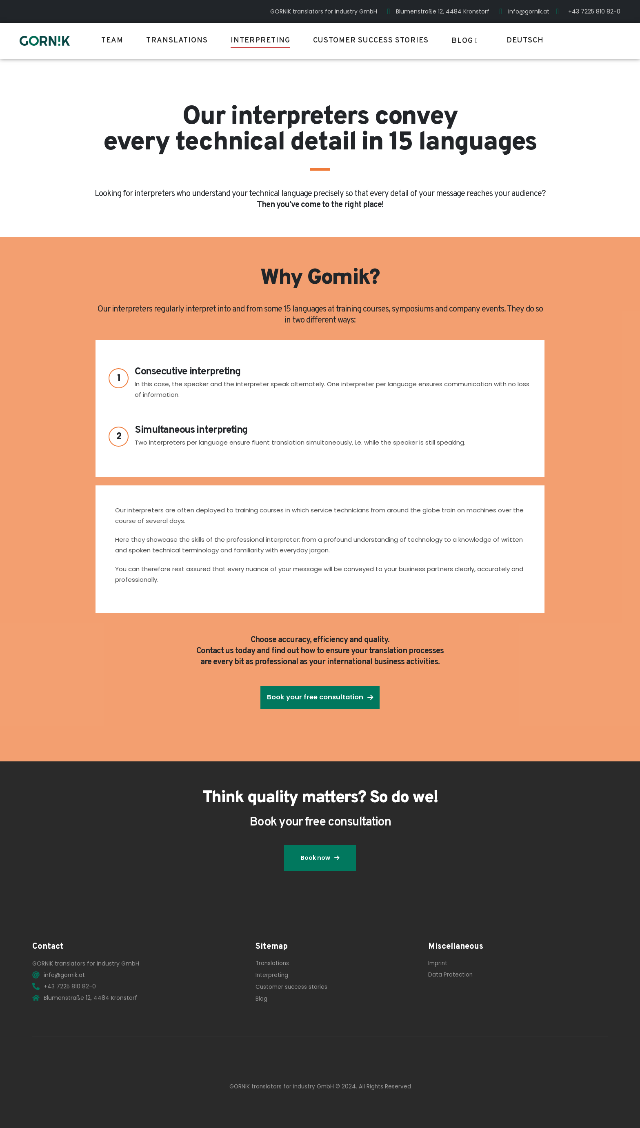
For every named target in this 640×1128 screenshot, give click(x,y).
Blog (462, 41)
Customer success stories (371, 40)
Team (112, 40)
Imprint (437, 963)
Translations (177, 40)
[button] (320, 697)
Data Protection (450, 975)
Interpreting (260, 40)
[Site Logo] (45, 41)
